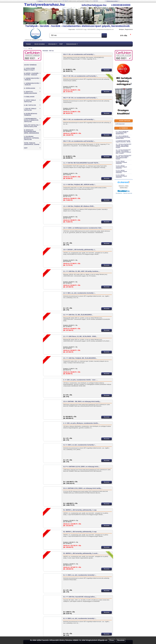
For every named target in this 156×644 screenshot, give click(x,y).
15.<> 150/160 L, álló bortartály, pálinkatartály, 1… (79, 249)
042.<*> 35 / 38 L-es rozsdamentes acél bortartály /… (80, 98)
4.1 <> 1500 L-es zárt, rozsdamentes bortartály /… (79, 445)
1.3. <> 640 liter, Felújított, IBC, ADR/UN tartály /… (79, 184)
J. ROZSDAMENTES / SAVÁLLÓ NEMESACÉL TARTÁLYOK (32, 120)
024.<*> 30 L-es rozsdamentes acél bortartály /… (79, 54)
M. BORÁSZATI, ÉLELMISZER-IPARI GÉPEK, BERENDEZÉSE (32, 131)
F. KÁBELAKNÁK (29, 96)
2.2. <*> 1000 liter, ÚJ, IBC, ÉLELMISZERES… (78, 314)
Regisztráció (129, 29)
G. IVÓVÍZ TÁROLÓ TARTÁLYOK (32, 100)
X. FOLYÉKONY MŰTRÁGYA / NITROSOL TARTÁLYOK (31, 138)
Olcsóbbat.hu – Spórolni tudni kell (124, 193)
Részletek (121, 640)
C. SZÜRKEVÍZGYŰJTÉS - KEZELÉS (32, 84)
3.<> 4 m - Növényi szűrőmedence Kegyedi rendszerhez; (121, 171)
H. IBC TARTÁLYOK (32, 105)
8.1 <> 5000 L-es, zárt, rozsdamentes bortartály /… (79, 618)
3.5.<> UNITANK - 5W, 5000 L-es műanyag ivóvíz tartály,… (82, 401)
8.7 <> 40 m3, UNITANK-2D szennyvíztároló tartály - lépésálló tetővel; (122, 132)
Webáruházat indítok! (112, 1)
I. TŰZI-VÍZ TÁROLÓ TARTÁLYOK (32, 109)
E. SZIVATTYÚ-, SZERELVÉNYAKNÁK (32, 92)
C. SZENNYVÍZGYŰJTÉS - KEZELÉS (32, 79)
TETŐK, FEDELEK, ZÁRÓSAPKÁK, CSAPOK (32, 143)
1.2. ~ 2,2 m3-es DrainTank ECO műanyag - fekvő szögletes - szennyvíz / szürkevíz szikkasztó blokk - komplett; (123, 151)
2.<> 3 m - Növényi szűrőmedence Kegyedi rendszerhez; (121, 176)
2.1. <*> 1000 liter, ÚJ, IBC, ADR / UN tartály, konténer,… (81, 271)
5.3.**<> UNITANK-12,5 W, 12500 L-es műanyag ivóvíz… (81, 466)
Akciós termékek (39, 44)
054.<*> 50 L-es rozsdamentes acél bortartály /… (79, 141)
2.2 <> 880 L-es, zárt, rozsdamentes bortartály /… (79, 293)
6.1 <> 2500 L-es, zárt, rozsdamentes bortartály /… (79, 575)
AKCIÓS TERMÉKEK (30, 65)
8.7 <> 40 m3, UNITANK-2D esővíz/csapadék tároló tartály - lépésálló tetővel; (123, 137)
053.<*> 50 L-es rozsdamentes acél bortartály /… (79, 119)
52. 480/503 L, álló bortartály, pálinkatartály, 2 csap (80, 531)
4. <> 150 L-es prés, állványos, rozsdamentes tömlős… (81, 423)
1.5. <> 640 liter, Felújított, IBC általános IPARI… (79, 206)
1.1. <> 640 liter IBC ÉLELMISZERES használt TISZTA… (81, 163)
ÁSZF (61, 44)
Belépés (121, 29)
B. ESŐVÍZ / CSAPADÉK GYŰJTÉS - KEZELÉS (32, 74)
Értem (111, 640)
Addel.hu (40, 1)
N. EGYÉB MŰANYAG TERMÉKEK (30, 114)
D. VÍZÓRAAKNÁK (32, 88)
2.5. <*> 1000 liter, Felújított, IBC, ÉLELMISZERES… (80, 358)
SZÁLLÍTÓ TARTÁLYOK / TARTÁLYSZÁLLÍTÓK (32, 125)
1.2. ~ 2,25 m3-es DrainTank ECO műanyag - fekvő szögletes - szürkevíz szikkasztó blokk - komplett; (123, 146)
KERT (32, 148)
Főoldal (28, 44)
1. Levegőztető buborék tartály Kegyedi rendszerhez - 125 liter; (123, 141)
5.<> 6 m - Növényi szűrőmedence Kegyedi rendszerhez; (121, 162)
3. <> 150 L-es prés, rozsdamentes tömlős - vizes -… (80, 380)
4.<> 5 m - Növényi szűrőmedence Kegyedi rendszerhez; (121, 167)
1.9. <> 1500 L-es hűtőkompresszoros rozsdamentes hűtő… (83, 228)
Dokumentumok (72, 44)
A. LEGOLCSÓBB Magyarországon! (29, 69)
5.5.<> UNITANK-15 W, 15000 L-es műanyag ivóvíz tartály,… (82, 488)
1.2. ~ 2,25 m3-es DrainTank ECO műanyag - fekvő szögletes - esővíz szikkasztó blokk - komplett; (123, 157)
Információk (52, 44)
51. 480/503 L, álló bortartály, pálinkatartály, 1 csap (80, 510)
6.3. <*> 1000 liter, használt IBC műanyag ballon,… (79, 597)
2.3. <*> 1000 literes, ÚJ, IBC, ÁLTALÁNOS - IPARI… (80, 336)
